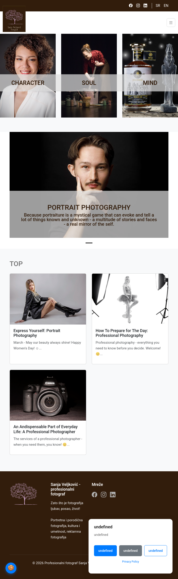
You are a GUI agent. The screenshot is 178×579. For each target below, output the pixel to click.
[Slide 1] (89, 243)
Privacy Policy (130, 561)
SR (158, 5)
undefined (105, 551)
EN (166, 5)
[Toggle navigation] (171, 22)
